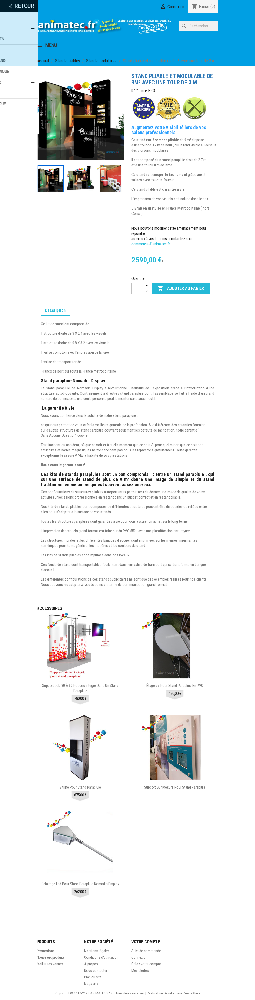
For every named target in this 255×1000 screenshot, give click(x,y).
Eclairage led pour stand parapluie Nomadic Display (80, 884)
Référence (139, 91)
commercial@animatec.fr (151, 244)
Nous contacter (95, 970)
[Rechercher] (198, 26)
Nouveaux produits (51, 957)
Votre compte (145, 941)
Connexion (139, 957)
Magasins (91, 984)
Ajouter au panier (180, 288)
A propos (91, 964)
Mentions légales (97, 951)
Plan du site (92, 977)
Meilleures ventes (50, 964)
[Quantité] (137, 288)
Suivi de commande (146, 951)
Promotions (46, 951)
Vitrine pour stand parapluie (80, 787)
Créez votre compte (146, 964)
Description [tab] (55, 310)
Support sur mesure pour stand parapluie (175, 787)
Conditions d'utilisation (101, 957)
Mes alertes (140, 970)
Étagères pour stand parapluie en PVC (174, 685)
